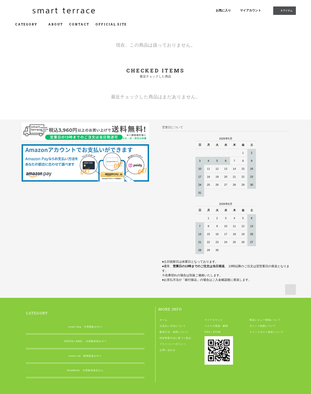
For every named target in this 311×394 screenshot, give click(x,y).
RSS (207, 332)
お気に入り (223, 10)
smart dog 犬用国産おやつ (85, 326)
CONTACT (79, 24)
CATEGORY (28, 24)
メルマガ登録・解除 (216, 326)
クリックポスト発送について (266, 332)
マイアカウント (250, 10)
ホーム (163, 320)
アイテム (284, 10)
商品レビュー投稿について (265, 320)
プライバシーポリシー (173, 344)
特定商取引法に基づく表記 (175, 338)
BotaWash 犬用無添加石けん (85, 370)
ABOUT (55, 24)
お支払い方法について (173, 326)
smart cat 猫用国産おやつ (85, 356)
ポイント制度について (262, 326)
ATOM (217, 332)
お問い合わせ (167, 350)
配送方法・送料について (174, 332)
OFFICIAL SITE (111, 24)
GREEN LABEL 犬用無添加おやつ (85, 341)
